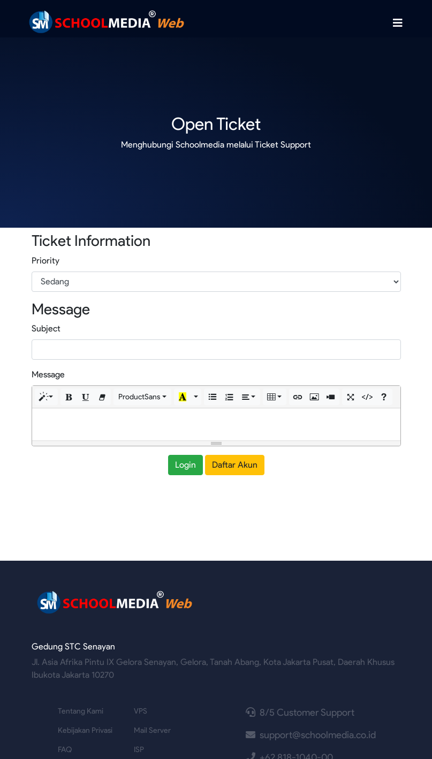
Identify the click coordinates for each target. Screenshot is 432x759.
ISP (139, 749)
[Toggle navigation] (397, 23)
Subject (46, 328)
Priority (45, 260)
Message (48, 374)
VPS (140, 711)
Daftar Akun (234, 465)
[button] (46, 397)
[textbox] (216, 424)
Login (185, 465)
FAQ (65, 749)
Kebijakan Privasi (85, 730)
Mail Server (152, 730)
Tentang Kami (80, 711)
